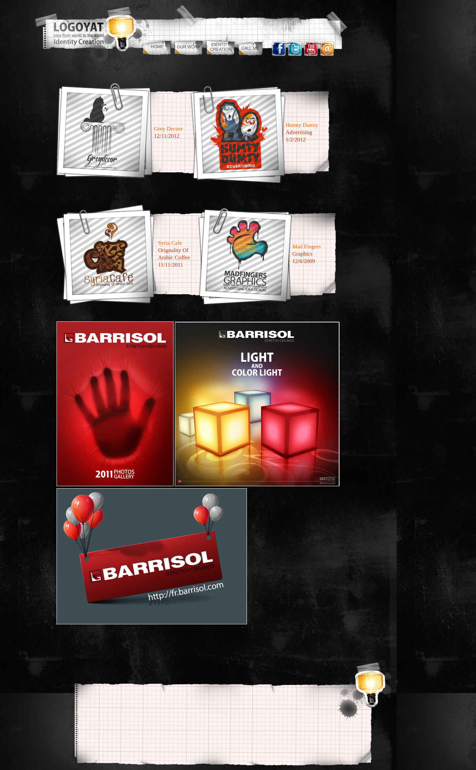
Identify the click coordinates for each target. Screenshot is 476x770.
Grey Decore (168, 129)
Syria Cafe (170, 243)
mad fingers (306, 246)
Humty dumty (302, 125)
